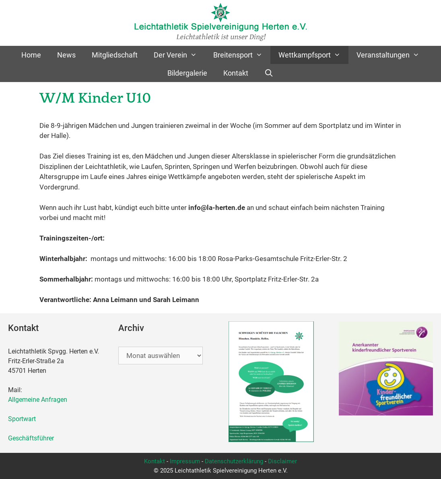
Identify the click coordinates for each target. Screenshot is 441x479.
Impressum (185, 461)
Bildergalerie (187, 73)
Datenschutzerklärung (234, 461)
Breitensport (241, 55)
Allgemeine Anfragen (37, 399)
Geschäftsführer (31, 438)
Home (31, 55)
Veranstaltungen (392, 55)
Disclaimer (282, 461)
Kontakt (235, 73)
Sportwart (23, 419)
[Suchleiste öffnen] (269, 73)
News (66, 55)
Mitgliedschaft (115, 55)
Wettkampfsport (313, 55)
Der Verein (179, 55)
